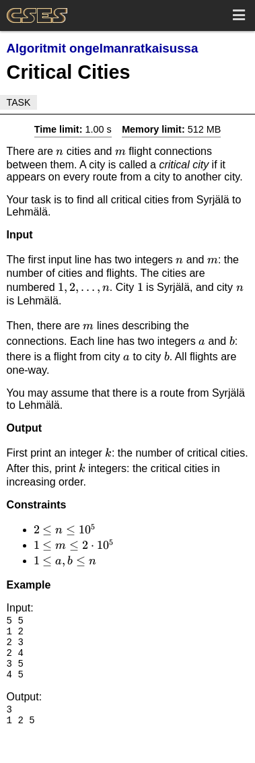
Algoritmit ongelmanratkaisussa (102, 48)
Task (19, 102)
